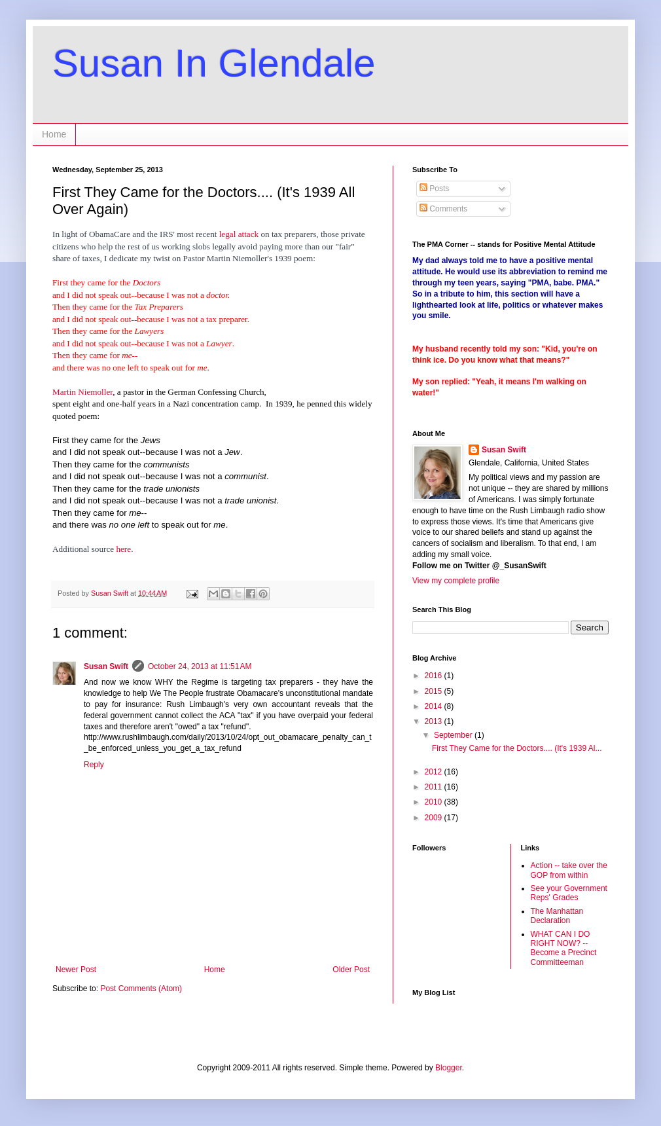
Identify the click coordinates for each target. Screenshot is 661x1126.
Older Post (351, 969)
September (454, 735)
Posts (434, 188)
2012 (434, 771)
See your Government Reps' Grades (569, 893)
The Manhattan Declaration (557, 916)
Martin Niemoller (82, 392)
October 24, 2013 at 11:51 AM (199, 666)
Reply (94, 764)
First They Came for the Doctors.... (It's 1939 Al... (517, 748)
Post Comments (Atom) (141, 988)
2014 (434, 706)
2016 (434, 675)
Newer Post (76, 969)
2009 (434, 817)
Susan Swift (106, 666)
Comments (443, 208)
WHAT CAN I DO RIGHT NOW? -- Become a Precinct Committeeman (564, 948)
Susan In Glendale (214, 63)
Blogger (448, 1067)
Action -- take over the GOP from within (569, 870)
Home (54, 134)
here (123, 549)
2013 (434, 721)
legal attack (240, 234)
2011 (434, 786)
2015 (434, 691)
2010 (434, 802)
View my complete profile (455, 580)
